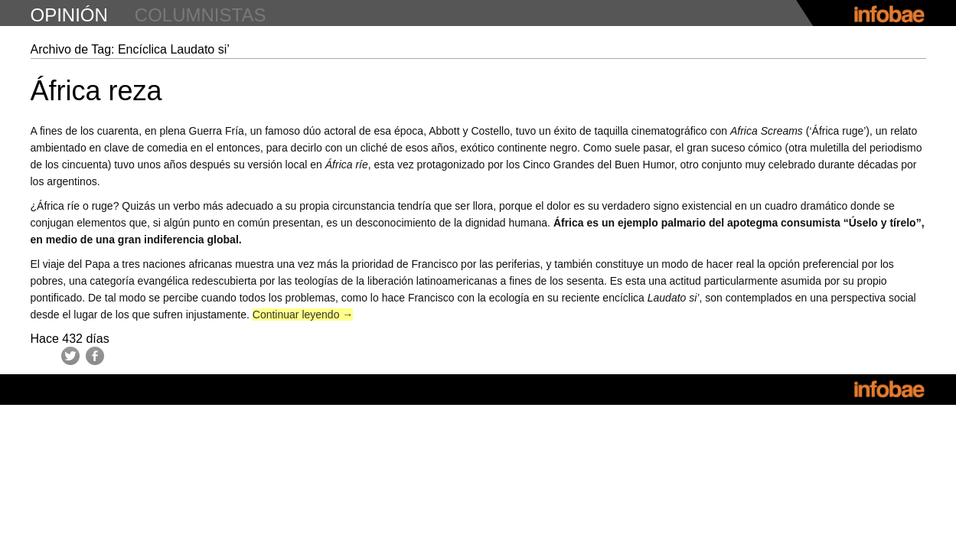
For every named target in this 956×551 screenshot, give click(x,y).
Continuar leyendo (303, 314)
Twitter (70, 356)
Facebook (95, 356)
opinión (69, 15)
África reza (96, 90)
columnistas (200, 15)
